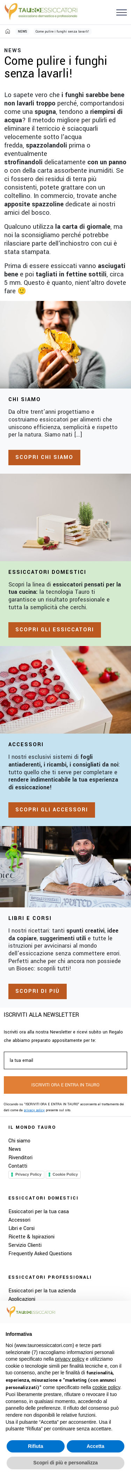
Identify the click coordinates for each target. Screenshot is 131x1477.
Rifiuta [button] (35, 1446)
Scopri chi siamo (44, 457)
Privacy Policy (28, 1174)
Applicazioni (21, 1299)
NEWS (22, 31)
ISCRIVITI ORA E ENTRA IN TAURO (65, 1085)
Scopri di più (37, 991)
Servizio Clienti (25, 1245)
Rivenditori (20, 1157)
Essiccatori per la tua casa (38, 1211)
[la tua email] (65, 1060)
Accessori (19, 1220)
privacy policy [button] (70, 1359)
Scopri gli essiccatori (54, 629)
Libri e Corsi (21, 1228)
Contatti (17, 1166)
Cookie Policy (65, 1174)
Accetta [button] (95, 1446)
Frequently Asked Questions (40, 1253)
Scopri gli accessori (51, 809)
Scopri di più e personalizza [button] (65, 1462)
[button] (121, 12)
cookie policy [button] (106, 1387)
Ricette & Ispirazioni (31, 1237)
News (14, 1149)
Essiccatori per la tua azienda (42, 1290)
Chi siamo (19, 1141)
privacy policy (34, 1110)
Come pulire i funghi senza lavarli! (62, 31)
